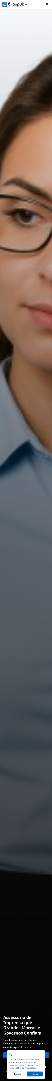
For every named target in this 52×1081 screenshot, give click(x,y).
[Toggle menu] (47, 4)
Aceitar (35, 1074)
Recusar (17, 1074)
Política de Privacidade (25, 1068)
